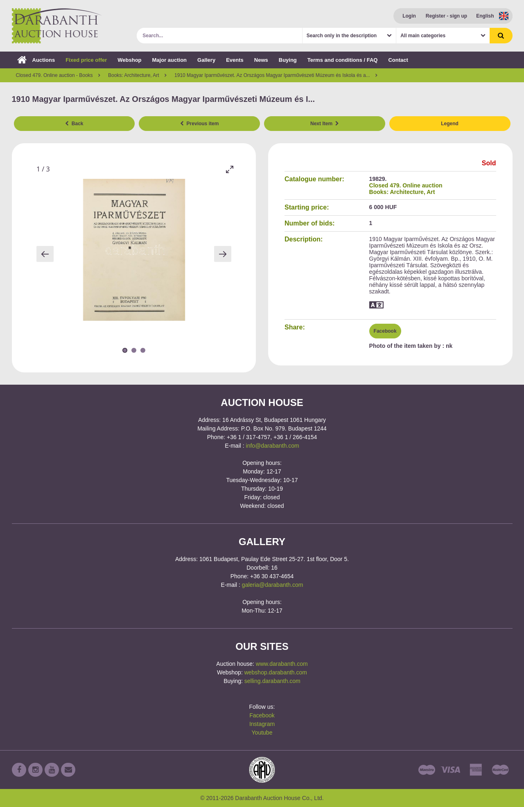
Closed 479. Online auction (406, 185)
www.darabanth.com (282, 663)
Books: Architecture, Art (402, 192)
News (261, 60)
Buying (288, 60)
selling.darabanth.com (272, 681)
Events (235, 60)
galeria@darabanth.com (272, 585)
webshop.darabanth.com (275, 672)
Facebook (385, 331)
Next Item (324, 123)
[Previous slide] (45, 254)
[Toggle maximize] (229, 169)
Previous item (199, 123)
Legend (449, 123)
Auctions (36, 60)
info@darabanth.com (272, 445)
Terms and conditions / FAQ (342, 60)
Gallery (206, 60)
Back (74, 123)
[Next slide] (222, 254)
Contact (398, 60)
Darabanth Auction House (57, 25)
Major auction (169, 60)
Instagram (262, 724)
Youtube (262, 732)
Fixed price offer (86, 60)
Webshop (129, 60)
